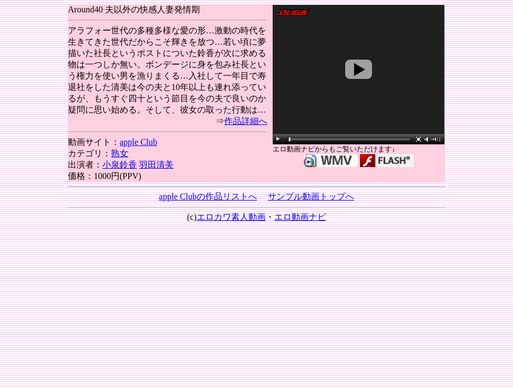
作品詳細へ (245, 121)
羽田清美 (156, 164)
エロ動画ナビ (300, 216)
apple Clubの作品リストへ (208, 196)
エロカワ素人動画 (231, 216)
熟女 (119, 153)
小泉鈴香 (119, 164)
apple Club (138, 142)
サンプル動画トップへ (311, 196)
